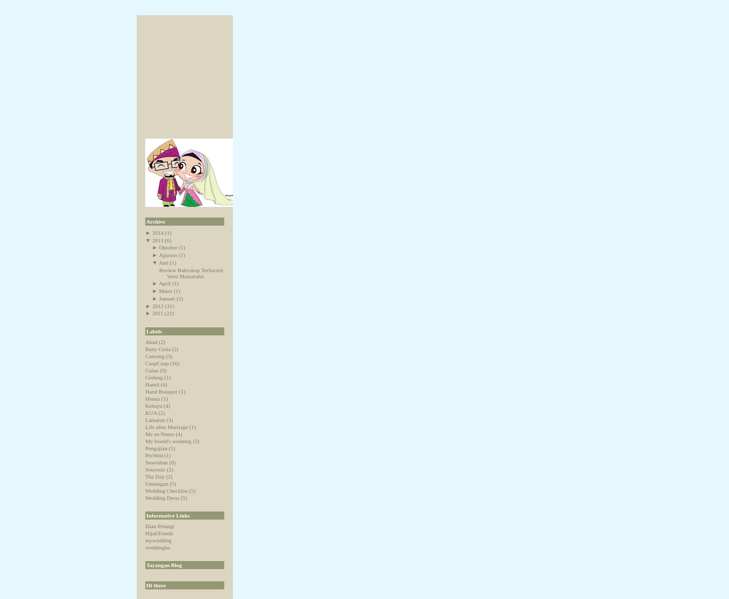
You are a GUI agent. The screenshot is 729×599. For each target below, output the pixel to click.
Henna (152, 399)
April (165, 283)
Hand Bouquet (161, 392)
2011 (158, 313)
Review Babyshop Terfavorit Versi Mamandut (191, 273)
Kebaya (154, 406)
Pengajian (156, 448)
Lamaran (155, 420)
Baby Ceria (158, 349)
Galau (151, 370)
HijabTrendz (159, 533)
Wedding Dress (162, 498)
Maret (165, 291)
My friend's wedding (168, 441)
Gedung (154, 377)
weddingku (157, 547)
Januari (167, 298)
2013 (158, 240)
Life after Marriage (166, 427)
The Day (155, 477)
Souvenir (155, 469)
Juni (163, 263)
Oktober (168, 247)
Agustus (168, 255)
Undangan (156, 484)
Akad (151, 342)
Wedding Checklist (166, 491)
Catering (155, 356)
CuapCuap (157, 363)
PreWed (154, 455)
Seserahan (156, 462)
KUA (151, 413)
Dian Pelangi (159, 526)
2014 (158, 233)
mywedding (158, 540)
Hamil (152, 384)
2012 (158, 306)
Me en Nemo (159, 434)
